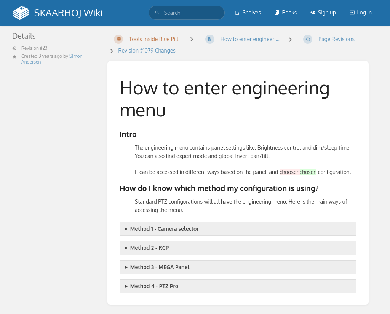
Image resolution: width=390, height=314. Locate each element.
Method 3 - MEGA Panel (160, 267)
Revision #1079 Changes (146, 50)
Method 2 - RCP (149, 247)
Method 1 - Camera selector (164, 228)
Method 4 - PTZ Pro (154, 286)
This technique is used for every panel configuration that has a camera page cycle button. (238, 229)
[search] (187, 13)
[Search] (157, 13)
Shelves (248, 12)
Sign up (323, 12)
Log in (361, 12)
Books (285, 12)
